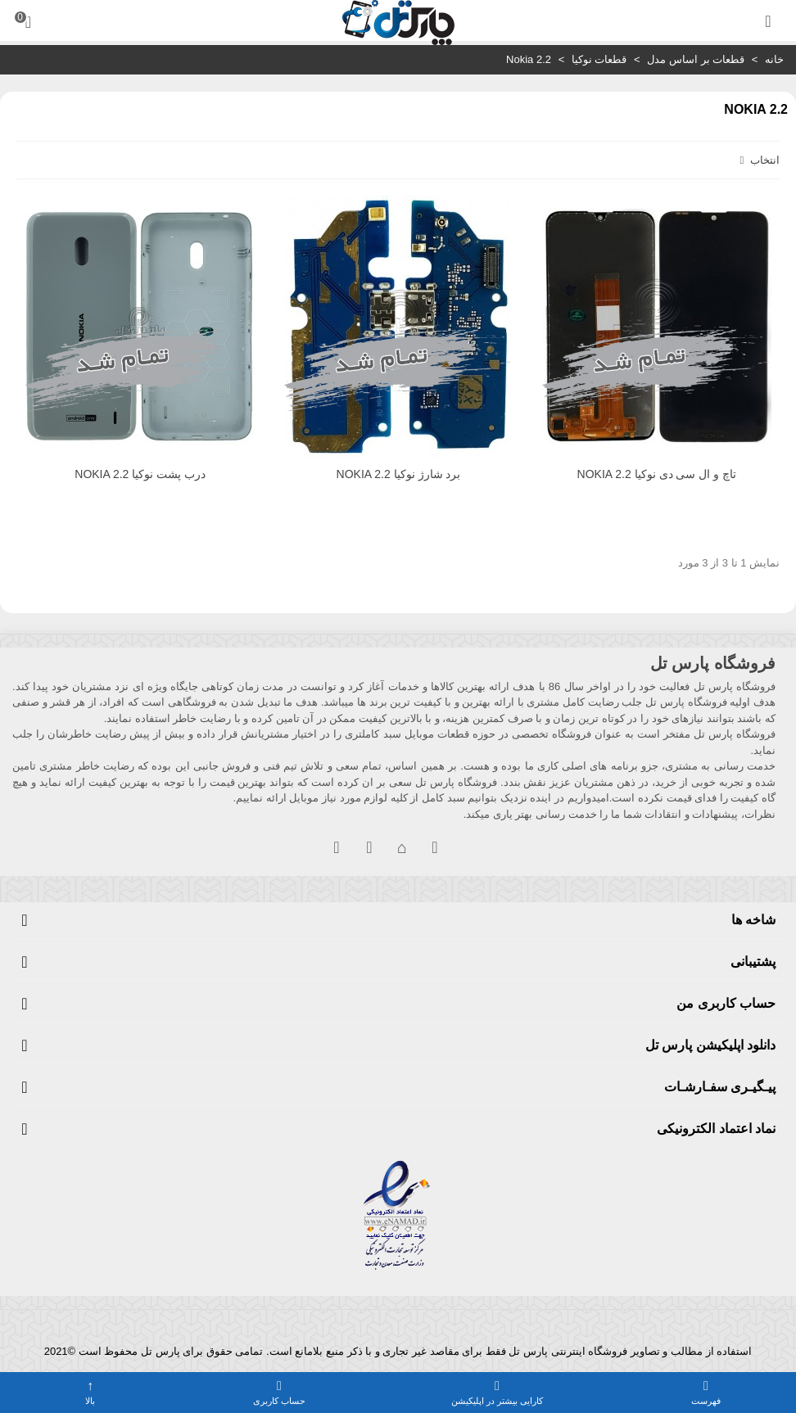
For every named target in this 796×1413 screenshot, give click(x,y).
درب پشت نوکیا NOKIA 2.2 (140, 474)
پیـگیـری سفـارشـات (720, 1087)
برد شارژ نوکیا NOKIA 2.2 (399, 474)
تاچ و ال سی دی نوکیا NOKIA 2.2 (657, 474)
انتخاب (758, 160)
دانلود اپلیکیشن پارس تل (710, 1045)
